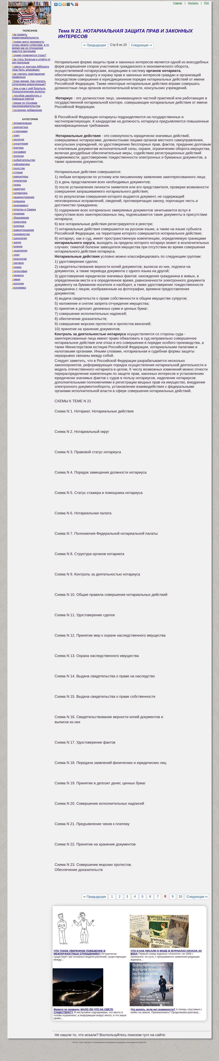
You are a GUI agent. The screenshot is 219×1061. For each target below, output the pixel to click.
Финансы (18, 275)
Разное (16, 242)
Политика (18, 225)
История (17, 172)
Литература (19, 180)
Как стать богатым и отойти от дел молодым (31, 61)
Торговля (18, 263)
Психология (19, 238)
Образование (20, 217)
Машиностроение (23, 197)
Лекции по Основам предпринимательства (26, 104)
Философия (19, 271)
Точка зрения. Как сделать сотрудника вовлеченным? (29, 83)
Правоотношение (23, 230)
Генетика (17, 147)
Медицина (18, 201)
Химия (16, 279)
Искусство (18, 168)
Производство (21, 234)
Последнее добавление (27, 110)
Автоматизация (21, 123)
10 (180, 896)
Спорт (16, 254)
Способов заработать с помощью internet (26, 97)
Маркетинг (18, 188)
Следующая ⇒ (141, 45)
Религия (17, 246)
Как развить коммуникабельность (25, 36)
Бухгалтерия (20, 143)
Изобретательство (23, 160)
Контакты (193, 3)
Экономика (19, 287)
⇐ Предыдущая (94, 45)
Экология (18, 283)
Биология (18, 139)
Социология (19, 250)
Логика (16, 184)
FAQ (206, 3)
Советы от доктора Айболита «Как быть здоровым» (30, 68)
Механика (18, 213)
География (19, 151)
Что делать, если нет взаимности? (153, 1009)
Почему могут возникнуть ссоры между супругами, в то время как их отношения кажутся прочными (30, 46)
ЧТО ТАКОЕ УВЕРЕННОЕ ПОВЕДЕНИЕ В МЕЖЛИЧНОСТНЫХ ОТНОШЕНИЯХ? (79, 952)
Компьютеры (20, 176)
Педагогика (19, 221)
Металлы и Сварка (24, 209)
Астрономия (20, 131)
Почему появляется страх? (29, 55)
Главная (177, 3)
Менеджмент (20, 205)
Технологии (19, 258)
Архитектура (20, 127)
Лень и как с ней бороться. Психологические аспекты (29, 90)
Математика (19, 193)
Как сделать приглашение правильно (28, 75)
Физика (16, 267)
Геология (18, 156)
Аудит (16, 135)
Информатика (21, 164)
